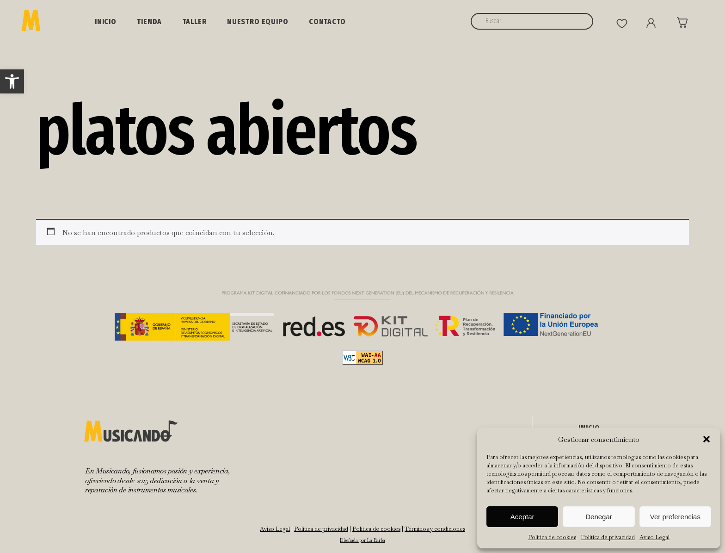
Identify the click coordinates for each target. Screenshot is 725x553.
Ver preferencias (675, 517)
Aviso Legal (654, 537)
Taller (195, 21)
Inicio (106, 21)
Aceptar (522, 517)
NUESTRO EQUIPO (258, 21)
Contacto (327, 21)
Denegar (598, 517)
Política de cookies (552, 537)
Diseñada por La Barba (362, 540)
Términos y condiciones (435, 529)
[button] (12, 81)
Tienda (149, 21)
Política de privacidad (608, 537)
